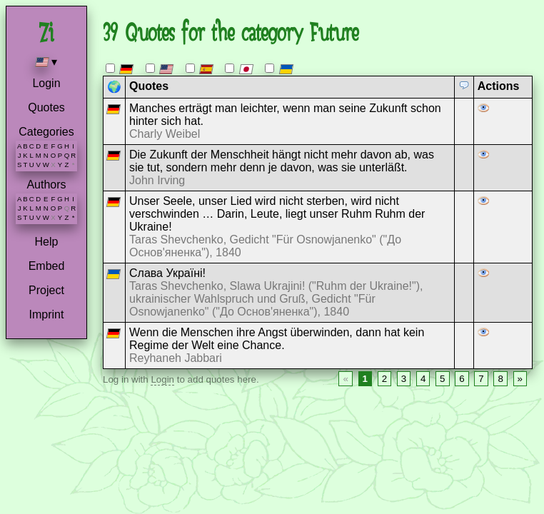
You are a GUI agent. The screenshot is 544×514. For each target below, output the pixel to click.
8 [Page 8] (500, 378)
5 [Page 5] (442, 378)
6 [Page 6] (461, 378)
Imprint (46, 314)
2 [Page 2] (384, 378)
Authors (46, 184)
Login (46, 83)
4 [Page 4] (422, 378)
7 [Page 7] (480, 378)
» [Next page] (520, 378)
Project (46, 290)
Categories (46, 132)
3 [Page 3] (403, 378)
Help (47, 242)
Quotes (46, 107)
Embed (47, 266)
